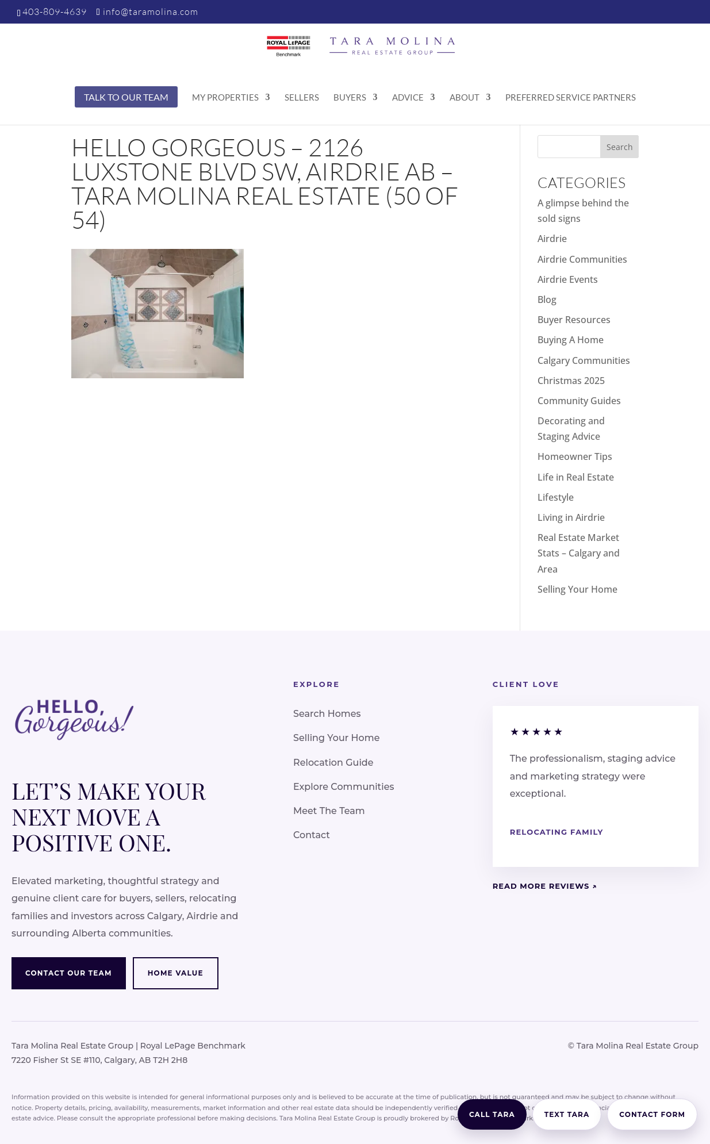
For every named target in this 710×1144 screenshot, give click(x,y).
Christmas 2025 (571, 380)
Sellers (302, 97)
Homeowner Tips (575, 456)
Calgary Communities (584, 360)
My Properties (225, 97)
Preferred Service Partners (570, 97)
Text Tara (567, 1114)
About (464, 97)
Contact (311, 835)
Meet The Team (329, 810)
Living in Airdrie (571, 517)
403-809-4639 (54, 11)
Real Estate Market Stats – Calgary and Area (579, 553)
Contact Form (652, 1114)
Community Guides (579, 400)
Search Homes (327, 713)
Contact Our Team (68, 973)
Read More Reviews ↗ (545, 885)
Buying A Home (571, 339)
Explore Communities (343, 786)
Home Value (176, 973)
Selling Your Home (577, 589)
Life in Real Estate (576, 477)
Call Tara (492, 1114)
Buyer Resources (574, 319)
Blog (547, 299)
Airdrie (552, 238)
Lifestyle (556, 497)
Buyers (349, 97)
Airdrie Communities (582, 259)
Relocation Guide (333, 762)
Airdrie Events (568, 279)
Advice (408, 97)
